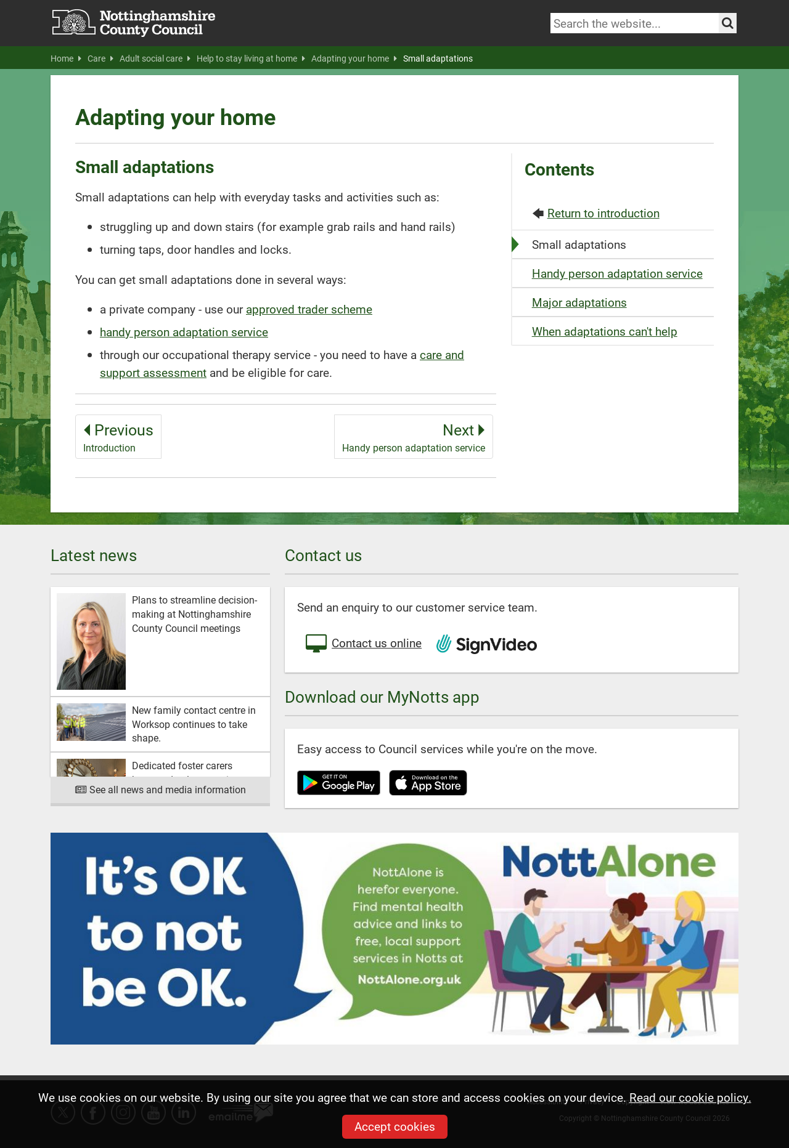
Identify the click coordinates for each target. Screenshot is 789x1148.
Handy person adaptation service (617, 273)
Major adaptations (579, 302)
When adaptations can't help (604, 331)
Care (100, 58)
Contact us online (362, 644)
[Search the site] (728, 23)
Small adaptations (438, 58)
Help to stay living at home (251, 58)
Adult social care (155, 58)
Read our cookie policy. (690, 1097)
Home (66, 58)
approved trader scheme (309, 309)
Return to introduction (603, 212)
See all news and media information (161, 789)
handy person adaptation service (184, 331)
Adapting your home (354, 58)
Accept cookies (394, 1126)
